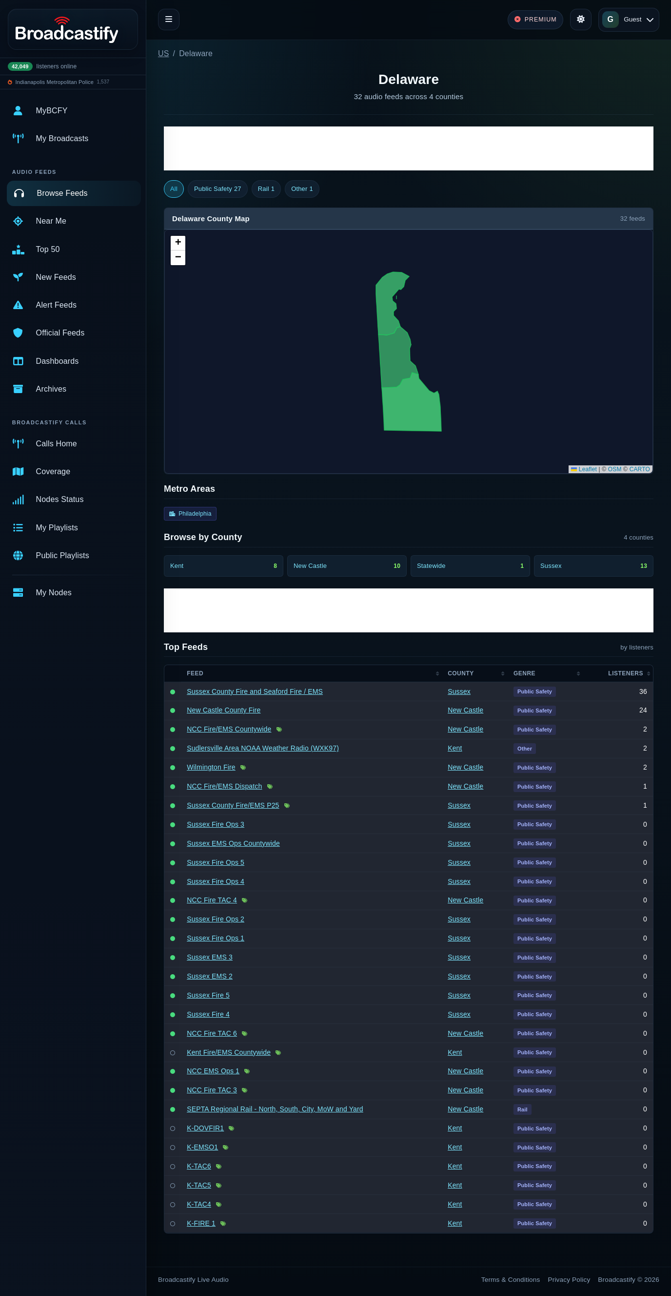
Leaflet (584, 469)
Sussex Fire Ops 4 (215, 881)
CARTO (640, 469)
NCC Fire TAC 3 (212, 1090)
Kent (455, 748)
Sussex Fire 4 (208, 1014)
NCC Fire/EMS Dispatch (224, 786)
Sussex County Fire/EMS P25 (233, 805)
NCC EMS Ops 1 (213, 1071)
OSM (615, 469)
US (163, 53)
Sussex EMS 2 (210, 976)
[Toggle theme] (581, 19)
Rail (266, 189)
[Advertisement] (408, 148)
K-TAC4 (199, 1204)
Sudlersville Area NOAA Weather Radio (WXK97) (263, 748)
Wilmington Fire (211, 767)
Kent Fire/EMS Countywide (229, 1052)
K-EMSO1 (202, 1147)
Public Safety (217, 189)
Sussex (459, 691)
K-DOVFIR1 (205, 1128)
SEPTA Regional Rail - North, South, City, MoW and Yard (275, 1109)
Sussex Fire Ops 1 (215, 938)
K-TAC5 (199, 1185)
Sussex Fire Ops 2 (215, 919)
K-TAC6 (199, 1166)
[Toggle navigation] (168, 19)
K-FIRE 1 (201, 1223)
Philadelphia (190, 513)
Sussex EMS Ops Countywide (233, 843)
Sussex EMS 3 (210, 957)
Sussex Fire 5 (208, 995)
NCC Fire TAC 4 (212, 900)
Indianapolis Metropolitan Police (55, 82)
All (174, 188)
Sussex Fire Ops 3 (215, 824)
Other (302, 189)
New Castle (465, 710)
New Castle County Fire (223, 710)
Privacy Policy (569, 1279)
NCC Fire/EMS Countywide (229, 729)
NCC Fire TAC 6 (212, 1033)
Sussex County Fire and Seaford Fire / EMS (255, 691)
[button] (178, 243)
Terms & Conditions (510, 1279)
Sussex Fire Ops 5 (215, 862)
